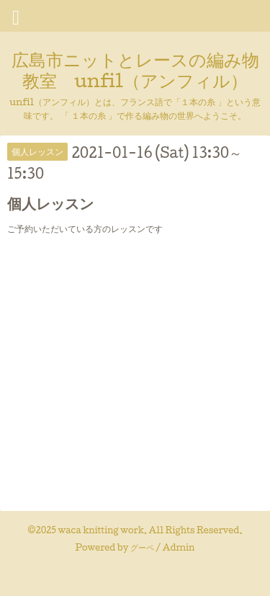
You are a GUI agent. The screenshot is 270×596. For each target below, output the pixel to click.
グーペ (142, 547)
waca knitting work (101, 530)
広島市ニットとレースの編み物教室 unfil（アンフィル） (135, 70)
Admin (179, 547)
